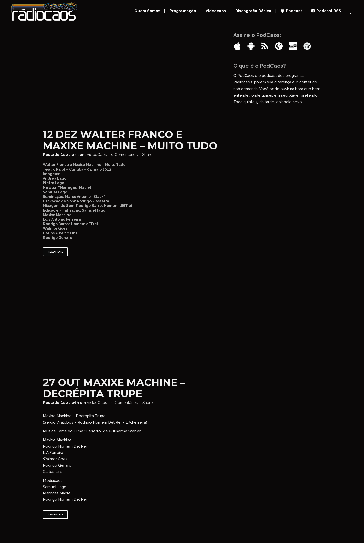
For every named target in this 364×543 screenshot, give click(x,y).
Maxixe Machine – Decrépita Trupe (114, 388)
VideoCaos (97, 154)
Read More (55, 251)
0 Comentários (124, 154)
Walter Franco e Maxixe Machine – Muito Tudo (130, 140)
